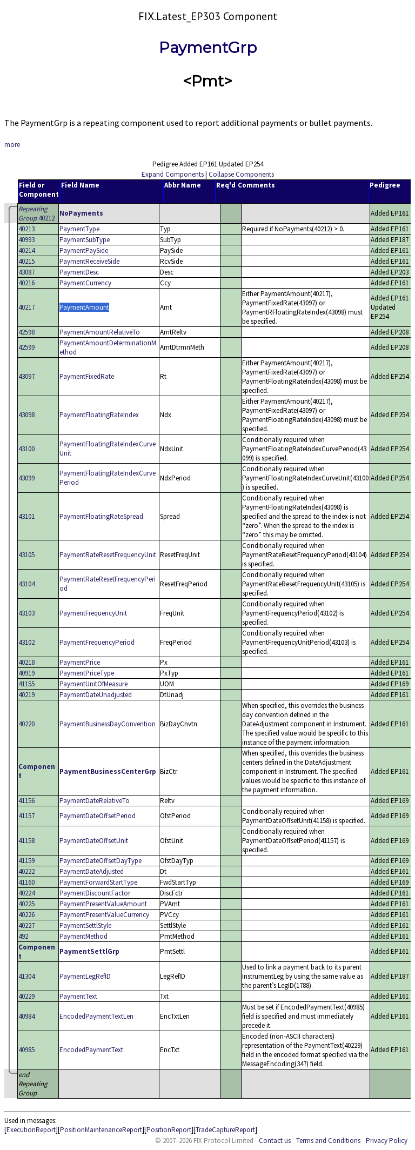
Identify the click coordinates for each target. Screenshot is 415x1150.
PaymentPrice (79, 662)
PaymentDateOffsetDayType (100, 860)
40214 (26, 250)
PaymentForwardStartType (98, 882)
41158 (26, 840)
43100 (26, 448)
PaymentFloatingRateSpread (101, 516)
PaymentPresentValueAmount (103, 903)
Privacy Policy (386, 1140)
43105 (26, 554)
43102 (26, 642)
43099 (26, 478)
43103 (26, 613)
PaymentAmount (84, 307)
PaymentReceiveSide (89, 261)
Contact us (275, 1140)
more (12, 144)
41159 (26, 860)
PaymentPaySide (83, 250)
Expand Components (173, 174)
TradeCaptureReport (225, 1129)
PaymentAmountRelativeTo (99, 332)
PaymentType (79, 228)
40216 (26, 283)
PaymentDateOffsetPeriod (97, 815)
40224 (26, 893)
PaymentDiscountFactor (94, 893)
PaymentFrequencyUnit (93, 613)
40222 (26, 871)
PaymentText (78, 996)
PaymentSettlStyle (85, 925)
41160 (26, 882)
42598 (26, 332)
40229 (26, 996)
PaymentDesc (79, 272)
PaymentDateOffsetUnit (93, 840)
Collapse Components (241, 174)
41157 (26, 815)
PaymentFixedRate (86, 376)
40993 (26, 239)
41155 (26, 683)
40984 (26, 1016)
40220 (26, 723)
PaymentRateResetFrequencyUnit (107, 554)
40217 (26, 307)
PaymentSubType (84, 239)
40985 (26, 1049)
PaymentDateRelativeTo (94, 800)
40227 (26, 925)
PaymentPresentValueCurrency (104, 914)
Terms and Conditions (328, 1140)
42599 (26, 347)
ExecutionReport (31, 1129)
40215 (26, 261)
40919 (26, 673)
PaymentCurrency (85, 283)
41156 (26, 800)
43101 (26, 516)
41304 (26, 976)
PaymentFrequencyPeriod (97, 642)
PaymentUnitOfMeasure (93, 683)
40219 (26, 694)
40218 (26, 662)
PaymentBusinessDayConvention (107, 723)
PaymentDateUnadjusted (95, 694)
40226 (26, 914)
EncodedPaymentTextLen (96, 1016)
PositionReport (168, 1129)
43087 (26, 272)
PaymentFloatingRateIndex (99, 414)
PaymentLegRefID (85, 976)
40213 (26, 228)
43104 (26, 584)
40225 (26, 903)
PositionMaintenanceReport (101, 1129)
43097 (26, 376)
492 (23, 936)
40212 (36, 213)
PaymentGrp (208, 47)
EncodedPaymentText (91, 1049)
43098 (26, 414)
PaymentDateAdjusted (91, 871)
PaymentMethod (83, 936)
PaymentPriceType (86, 673)
